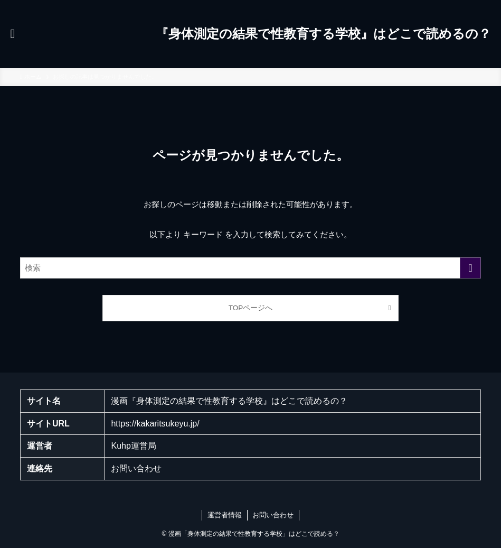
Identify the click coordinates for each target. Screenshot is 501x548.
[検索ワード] (250, 267)
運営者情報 (224, 515)
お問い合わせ (136, 468)
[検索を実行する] (470, 267)
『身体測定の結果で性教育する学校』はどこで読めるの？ (323, 33)
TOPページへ (251, 308)
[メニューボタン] (12, 34)
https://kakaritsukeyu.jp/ (155, 423)
